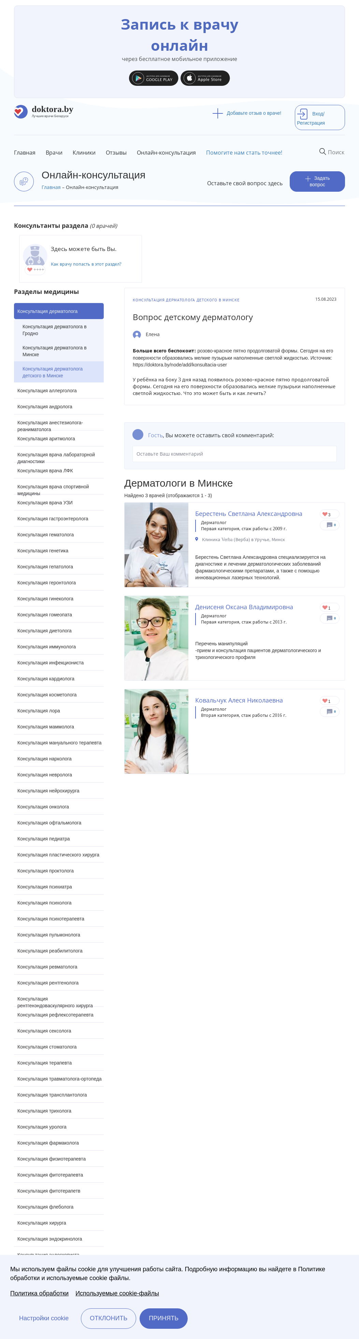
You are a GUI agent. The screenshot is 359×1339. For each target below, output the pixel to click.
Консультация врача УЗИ (45, 502)
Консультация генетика (42, 550)
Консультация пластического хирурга (58, 854)
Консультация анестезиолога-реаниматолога (50, 425)
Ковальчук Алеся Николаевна (239, 700)
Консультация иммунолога (46, 646)
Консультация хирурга (41, 1223)
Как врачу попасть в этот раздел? (86, 264)
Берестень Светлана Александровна (248, 513)
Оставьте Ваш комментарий (234, 454)
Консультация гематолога (45, 534)
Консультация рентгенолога (47, 983)
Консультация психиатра (44, 886)
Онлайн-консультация (166, 152)
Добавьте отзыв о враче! (247, 113)
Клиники (84, 152)
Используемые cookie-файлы (117, 1293)
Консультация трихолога (44, 1111)
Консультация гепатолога (45, 566)
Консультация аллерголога (47, 390)
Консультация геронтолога (46, 582)
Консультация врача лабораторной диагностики (56, 457)
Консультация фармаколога (48, 1143)
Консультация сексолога (44, 1031)
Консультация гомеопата (44, 614)
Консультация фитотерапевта (50, 1175)
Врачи (54, 152)
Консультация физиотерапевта (51, 1159)
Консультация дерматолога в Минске (55, 351)
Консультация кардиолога (45, 678)
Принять (163, 1318)
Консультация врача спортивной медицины (53, 489)
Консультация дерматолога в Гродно (55, 330)
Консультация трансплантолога (52, 1095)
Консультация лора (38, 710)
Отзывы (116, 152)
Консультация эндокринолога (49, 1239)
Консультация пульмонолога (48, 935)
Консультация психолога (44, 902)
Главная (24, 152)
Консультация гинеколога (45, 598)
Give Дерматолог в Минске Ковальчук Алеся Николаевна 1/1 (325, 701)
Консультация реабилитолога (50, 951)
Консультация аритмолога (46, 438)
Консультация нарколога (44, 758)
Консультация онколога (43, 806)
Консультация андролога (44, 406)
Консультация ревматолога (47, 967)
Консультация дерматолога (47, 311)
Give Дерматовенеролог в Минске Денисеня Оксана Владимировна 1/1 (325, 608)
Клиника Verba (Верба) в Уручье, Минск (243, 539)
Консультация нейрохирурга (48, 790)
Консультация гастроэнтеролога (52, 518)
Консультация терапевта (44, 1063)
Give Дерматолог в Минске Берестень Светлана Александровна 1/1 (325, 514)
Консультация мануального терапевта (59, 742)
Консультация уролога (42, 1127)
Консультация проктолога (45, 870)
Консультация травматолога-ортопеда (59, 1079)
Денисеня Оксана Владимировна (244, 607)
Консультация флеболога (45, 1207)
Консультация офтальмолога (49, 822)
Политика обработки (39, 1293)
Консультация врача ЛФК (45, 470)
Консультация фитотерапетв (49, 1191)
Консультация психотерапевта (50, 918)
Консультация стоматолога (47, 1047)
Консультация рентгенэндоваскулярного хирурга (55, 1001)
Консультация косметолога (47, 694)
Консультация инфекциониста (50, 662)
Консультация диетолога (44, 630)
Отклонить (108, 1318)
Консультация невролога (44, 774)
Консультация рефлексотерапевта (55, 1015)
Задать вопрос (317, 181)
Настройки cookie (44, 1318)
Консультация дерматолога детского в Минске (53, 372)
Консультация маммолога (45, 726)
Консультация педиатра (43, 838)
